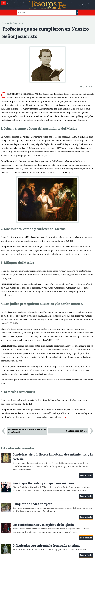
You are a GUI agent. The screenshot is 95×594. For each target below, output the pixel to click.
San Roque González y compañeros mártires (43, 483)
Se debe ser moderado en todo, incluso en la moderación (27, 431)
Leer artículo (86, 475)
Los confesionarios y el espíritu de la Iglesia (43, 525)
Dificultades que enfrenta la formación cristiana (46, 546)
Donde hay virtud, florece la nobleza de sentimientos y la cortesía (53, 456)
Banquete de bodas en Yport (32, 504)
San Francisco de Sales (76, 431)
